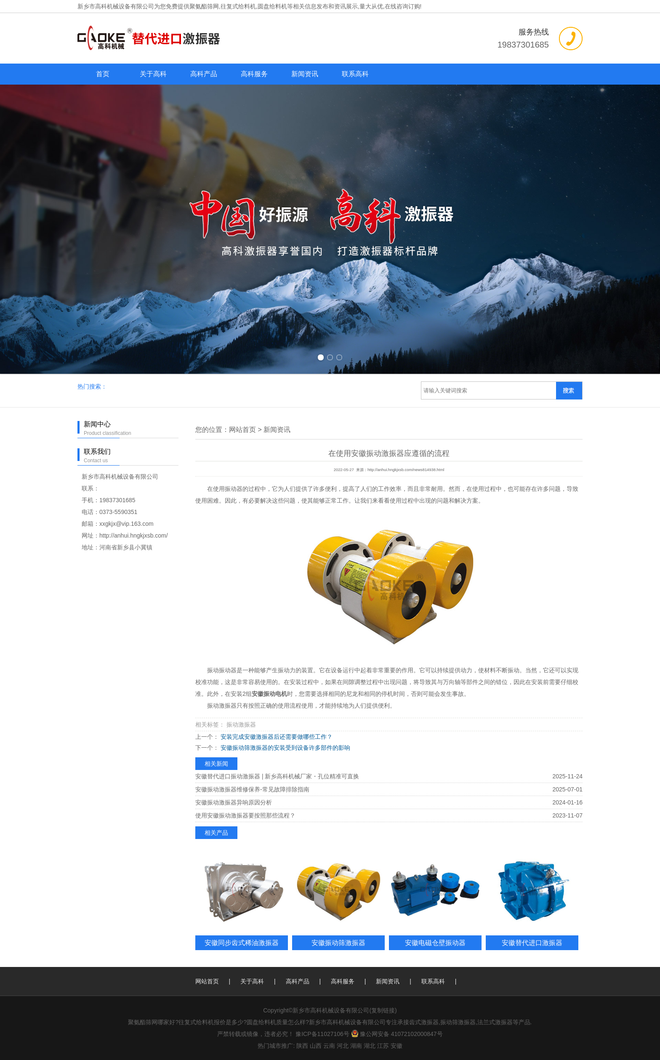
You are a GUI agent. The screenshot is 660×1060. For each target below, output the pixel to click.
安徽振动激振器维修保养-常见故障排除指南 (252, 789)
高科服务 (254, 73)
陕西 (302, 1045)
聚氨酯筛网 (204, 6)
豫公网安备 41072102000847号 (397, 1034)
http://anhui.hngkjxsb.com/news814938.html (405, 470)
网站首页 (242, 429)
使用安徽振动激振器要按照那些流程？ (245, 815)
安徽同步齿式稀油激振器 (242, 942)
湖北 (369, 1045)
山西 (316, 1045)
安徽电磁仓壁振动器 (435, 942)
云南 (329, 1045)
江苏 (383, 1045)
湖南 (356, 1045)
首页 (102, 73)
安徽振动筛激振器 (338, 942)
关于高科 (153, 73)
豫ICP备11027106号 (322, 1034)
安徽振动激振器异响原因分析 (233, 802)
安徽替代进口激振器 (532, 942)
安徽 (396, 1045)
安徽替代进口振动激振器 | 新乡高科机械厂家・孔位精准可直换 (277, 776)
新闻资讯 (304, 73)
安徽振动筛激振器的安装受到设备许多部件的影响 (284, 747)
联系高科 (355, 73)
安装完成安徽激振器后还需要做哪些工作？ (276, 736)
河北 (343, 1045)
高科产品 (203, 73)
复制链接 (383, 1010)
